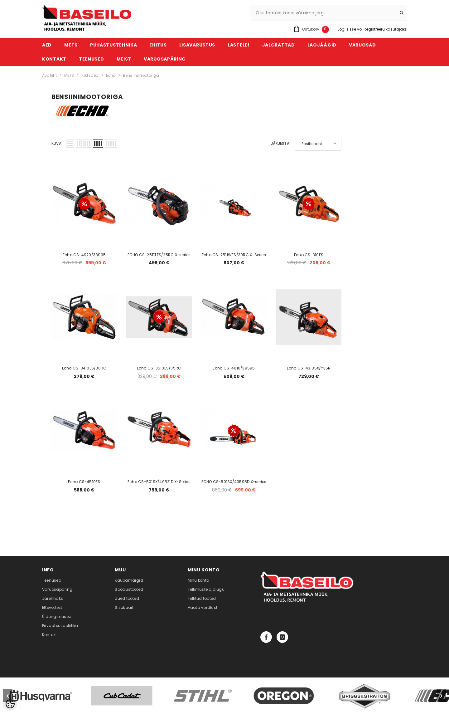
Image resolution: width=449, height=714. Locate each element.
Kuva (56, 143)
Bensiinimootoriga (141, 75)
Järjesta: (280, 143)
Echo (111, 75)
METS (69, 75)
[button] (70, 143)
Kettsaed (90, 75)
